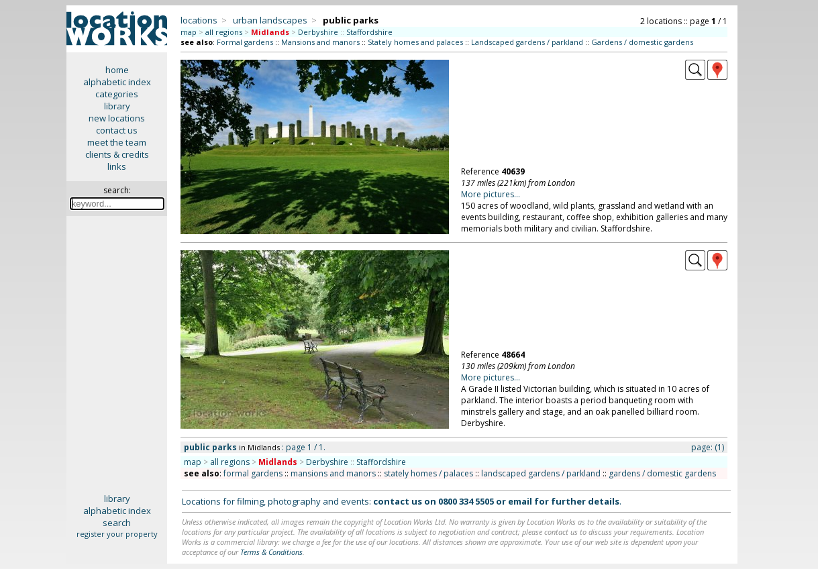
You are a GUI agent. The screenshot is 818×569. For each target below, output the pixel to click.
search (117, 523)
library (117, 106)
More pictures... (490, 194)
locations (199, 20)
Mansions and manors (320, 42)
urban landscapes (270, 20)
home (117, 70)
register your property (117, 534)
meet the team (116, 142)
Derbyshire (318, 32)
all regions (223, 32)
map (189, 32)
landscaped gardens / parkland (541, 473)
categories (116, 94)
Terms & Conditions (271, 552)
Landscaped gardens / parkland (527, 42)
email (520, 501)
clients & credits (117, 154)
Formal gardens (245, 42)
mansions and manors (333, 473)
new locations (117, 118)
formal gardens (253, 473)
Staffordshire (369, 32)
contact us (117, 130)
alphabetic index (117, 82)
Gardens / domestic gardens (642, 42)
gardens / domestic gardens (662, 473)
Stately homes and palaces (415, 42)
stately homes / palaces (428, 473)
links (116, 166)
